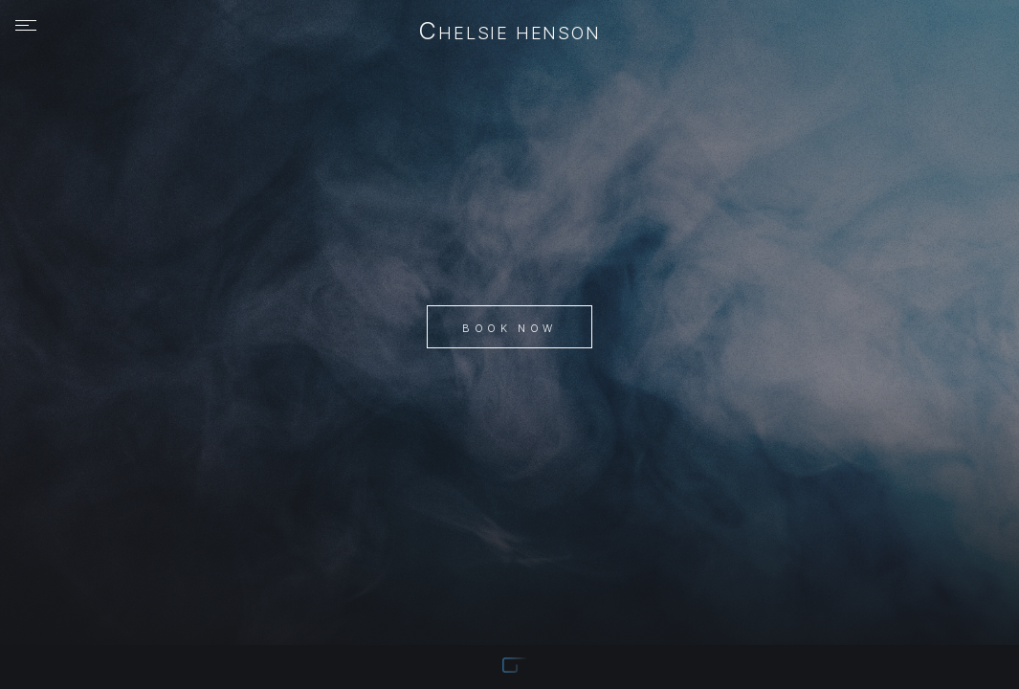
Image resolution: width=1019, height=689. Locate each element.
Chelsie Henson (509, 32)
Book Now (509, 328)
